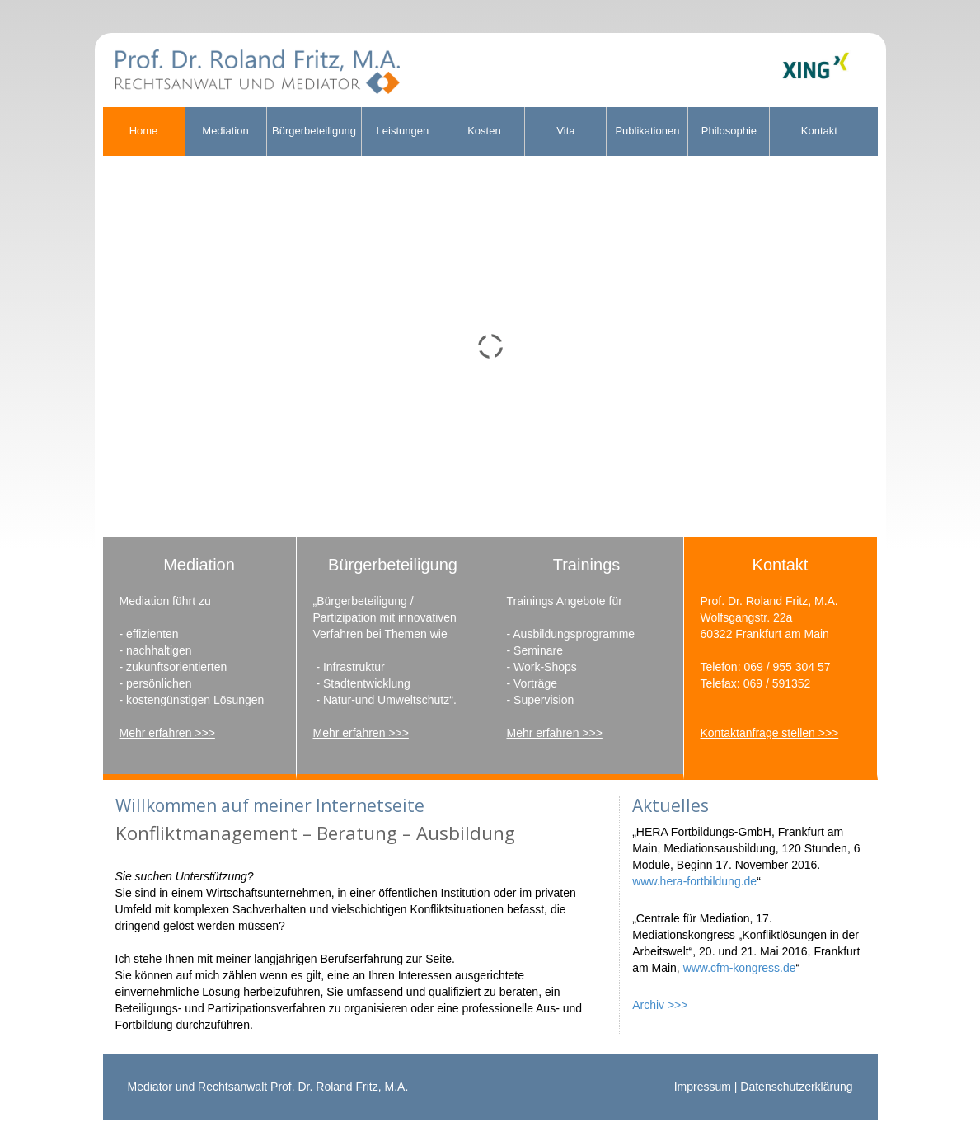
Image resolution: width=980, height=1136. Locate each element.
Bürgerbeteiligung (314, 130)
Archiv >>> (659, 1005)
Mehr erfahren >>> (167, 732)
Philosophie (729, 130)
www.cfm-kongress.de (739, 967)
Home (143, 130)
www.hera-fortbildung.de (694, 881)
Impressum (702, 1086)
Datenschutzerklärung (796, 1086)
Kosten (483, 130)
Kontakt (819, 130)
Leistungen (403, 130)
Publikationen (647, 130)
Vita (565, 130)
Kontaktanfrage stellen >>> (770, 732)
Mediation (225, 130)
